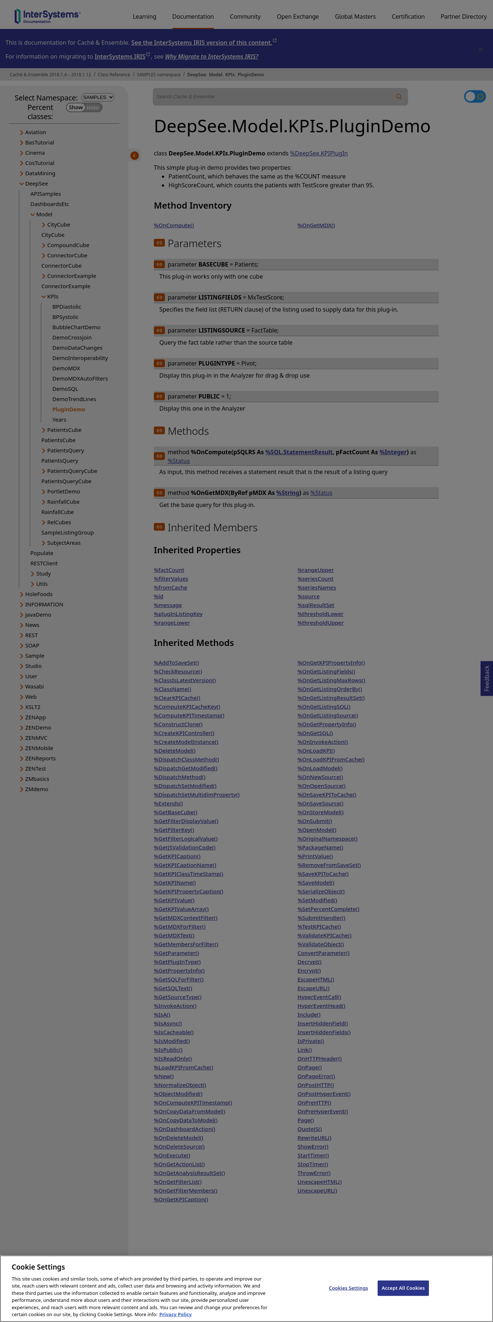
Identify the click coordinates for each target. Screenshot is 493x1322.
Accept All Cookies (403, 1294)
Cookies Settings (348, 1294)
